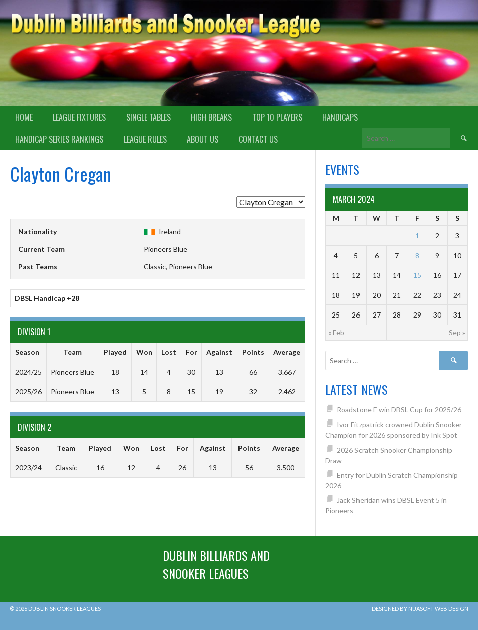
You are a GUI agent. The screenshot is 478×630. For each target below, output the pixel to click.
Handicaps (340, 117)
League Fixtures (79, 117)
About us (202, 139)
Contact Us (258, 139)
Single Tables (148, 117)
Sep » (457, 332)
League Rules (145, 139)
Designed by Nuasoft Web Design (420, 608)
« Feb (336, 332)
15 (417, 275)
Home (24, 117)
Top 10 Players (277, 117)
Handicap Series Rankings (59, 139)
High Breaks (211, 117)
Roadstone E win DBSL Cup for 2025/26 (399, 409)
